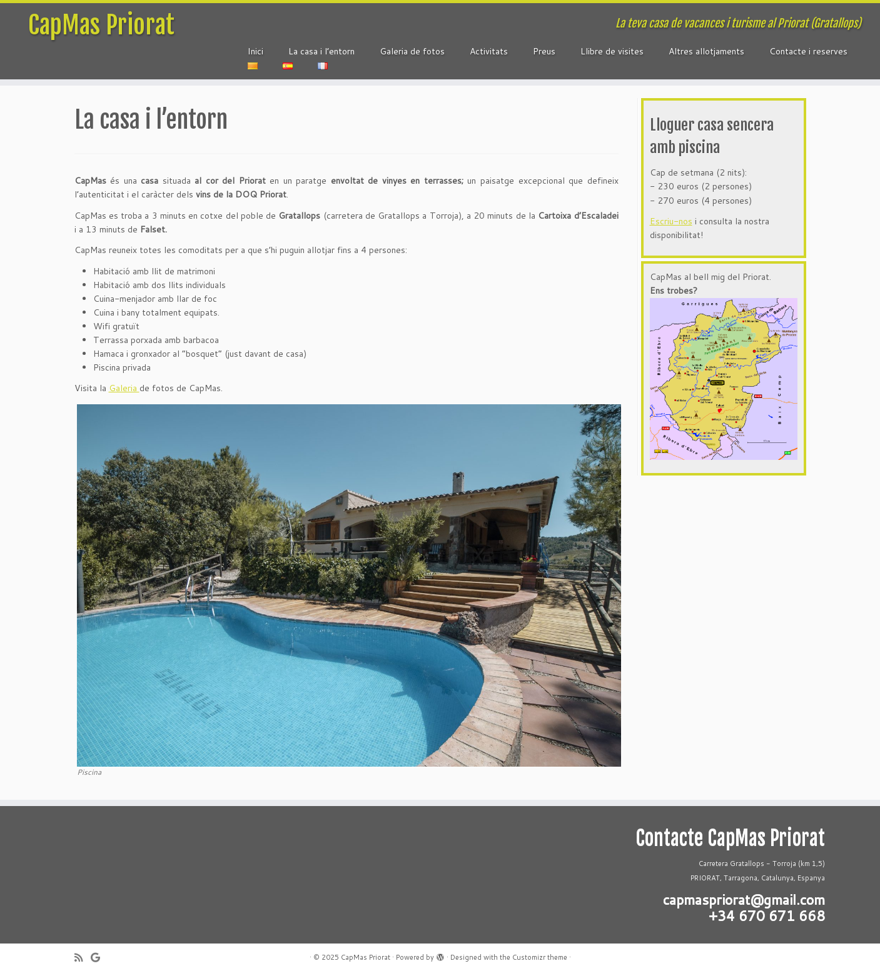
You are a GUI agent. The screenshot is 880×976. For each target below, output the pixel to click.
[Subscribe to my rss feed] (82, 957)
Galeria (124, 388)
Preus (544, 51)
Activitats (489, 51)
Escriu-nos (671, 221)
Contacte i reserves (808, 51)
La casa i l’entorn (321, 51)
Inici (255, 51)
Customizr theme (539, 957)
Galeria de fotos (412, 51)
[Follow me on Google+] (99, 957)
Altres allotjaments (706, 51)
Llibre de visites (612, 51)
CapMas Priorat (101, 25)
